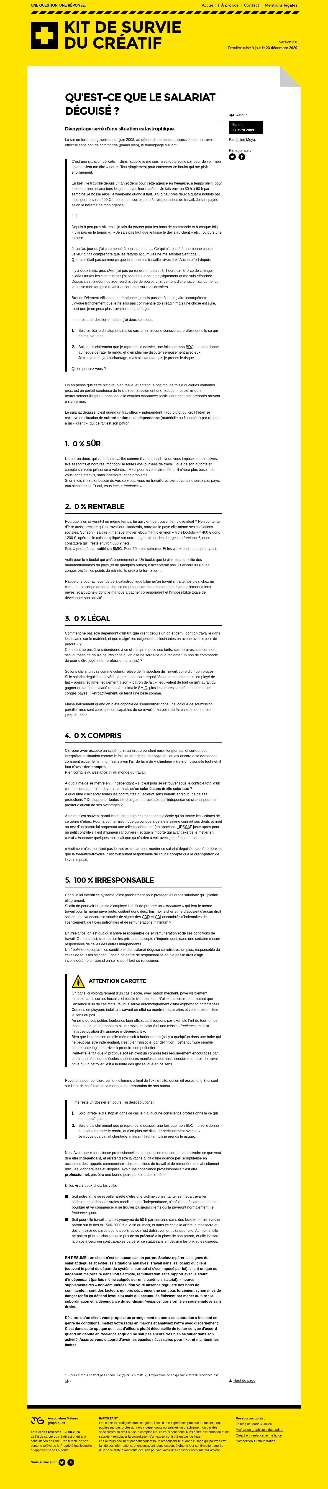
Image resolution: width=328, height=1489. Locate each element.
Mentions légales (281, 5)
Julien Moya (245, 140)
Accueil (209, 5)
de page (244, 1380)
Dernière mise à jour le (262, 48)
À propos (229, 5)
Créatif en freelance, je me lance (259, 1435)
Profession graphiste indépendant (259, 1430)
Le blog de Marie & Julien (254, 1424)
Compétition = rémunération (255, 1441)
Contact (251, 5)
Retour (242, 115)
